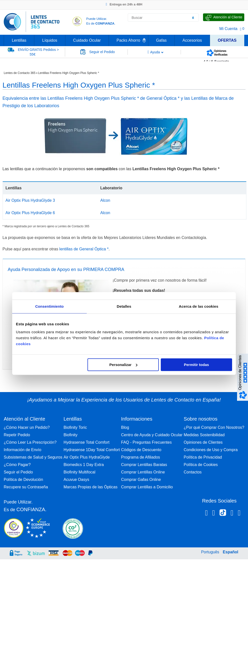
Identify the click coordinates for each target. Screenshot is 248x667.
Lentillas (19, 40)
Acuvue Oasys (76, 479)
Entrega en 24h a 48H (124, 4)
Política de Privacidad (203, 457)
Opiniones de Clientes (203, 442)
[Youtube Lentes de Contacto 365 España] (239, 513)
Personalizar (123, 365)
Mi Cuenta (228, 29)
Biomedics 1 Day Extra (84, 465)
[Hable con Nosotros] (223, 17)
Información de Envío (22, 450)
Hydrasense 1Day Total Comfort (92, 450)
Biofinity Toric (75, 427)
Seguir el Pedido (18, 472)
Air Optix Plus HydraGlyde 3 (30, 200)
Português (210, 552)
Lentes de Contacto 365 (19, 73)
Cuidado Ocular (87, 40)
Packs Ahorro (128, 40)
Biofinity (71, 435)
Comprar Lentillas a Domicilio (147, 487)
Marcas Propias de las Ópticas (91, 487)
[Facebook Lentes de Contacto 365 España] (206, 513)
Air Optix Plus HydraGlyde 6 (30, 213)
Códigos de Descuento (141, 450)
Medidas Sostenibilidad (204, 435)
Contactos (193, 472)
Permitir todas (196, 365)
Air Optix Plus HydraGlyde (87, 457)
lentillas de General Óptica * (84, 249)
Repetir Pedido (17, 435)
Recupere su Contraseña (26, 487)
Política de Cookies (201, 465)
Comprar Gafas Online (141, 479)
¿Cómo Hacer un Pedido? (27, 427)
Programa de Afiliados (140, 457)
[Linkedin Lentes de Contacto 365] (232, 513)
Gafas (161, 40)
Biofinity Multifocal (79, 472)
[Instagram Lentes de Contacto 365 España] (213, 513)
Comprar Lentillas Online (143, 472)
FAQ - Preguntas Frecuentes (146, 442)
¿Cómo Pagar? (17, 465)
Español (230, 552)
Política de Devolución (23, 479)
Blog (125, 427)
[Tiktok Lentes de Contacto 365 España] (222, 514)
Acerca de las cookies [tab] (198, 306)
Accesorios (192, 40)
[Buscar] (193, 17)
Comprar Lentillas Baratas (144, 465)
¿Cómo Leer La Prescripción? (30, 442)
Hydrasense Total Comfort (87, 442)
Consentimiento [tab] (49, 306)
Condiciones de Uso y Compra (211, 450)
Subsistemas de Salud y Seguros (33, 457)
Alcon (105, 200)
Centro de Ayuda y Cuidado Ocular (151, 435)
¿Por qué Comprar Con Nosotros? (214, 427)
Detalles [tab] (124, 306)
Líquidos (49, 40)
